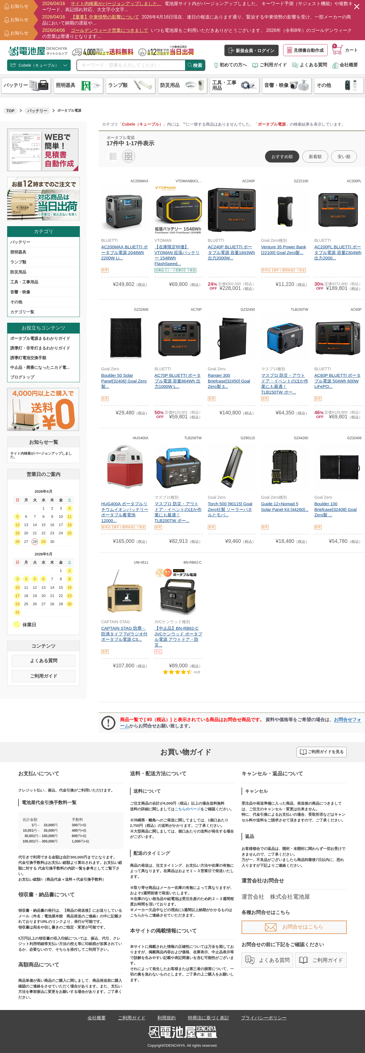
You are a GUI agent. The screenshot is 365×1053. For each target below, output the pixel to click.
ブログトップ (22, 377)
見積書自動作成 (305, 50)
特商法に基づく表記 (208, 1017)
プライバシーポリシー (264, 1017)
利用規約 (166, 1017)
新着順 (315, 156)
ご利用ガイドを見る (322, 752)
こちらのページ (187, 809)
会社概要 (345, 64)
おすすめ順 (282, 156)
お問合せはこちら (294, 927)
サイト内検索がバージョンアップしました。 (41, 455)
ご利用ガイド (269, 64)
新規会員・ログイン (251, 50)
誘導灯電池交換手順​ (28, 357)
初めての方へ (230, 64)
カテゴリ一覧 (22, 312)
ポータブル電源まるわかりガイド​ (40, 338)
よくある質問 (309, 64)
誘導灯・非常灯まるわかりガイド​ (40, 348)
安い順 (344, 156)
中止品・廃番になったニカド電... (40, 367)
